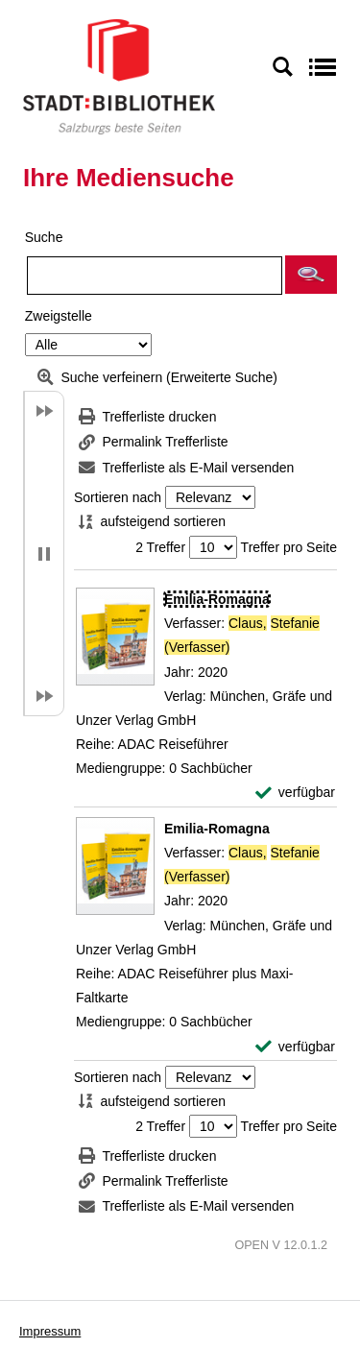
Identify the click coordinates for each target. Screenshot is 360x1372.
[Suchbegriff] (154, 275)
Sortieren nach (117, 497)
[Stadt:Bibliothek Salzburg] (119, 76)
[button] (311, 274)
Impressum (50, 1331)
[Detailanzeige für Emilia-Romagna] (217, 599)
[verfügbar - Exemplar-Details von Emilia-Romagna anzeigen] (295, 793)
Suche (44, 237)
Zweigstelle (58, 316)
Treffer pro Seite (289, 547)
